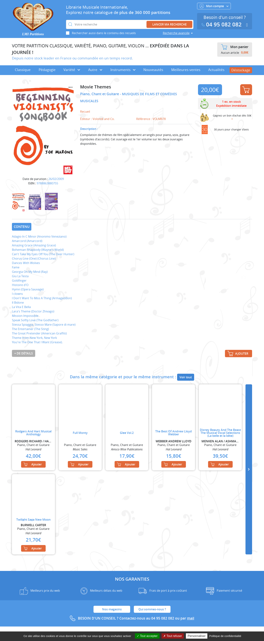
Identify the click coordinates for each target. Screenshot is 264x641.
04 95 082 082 (222, 24)
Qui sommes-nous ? (152, 609)
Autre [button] (95, 69)
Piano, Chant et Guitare (100, 94)
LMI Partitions (33, 34)
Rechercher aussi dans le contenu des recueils (104, 33)
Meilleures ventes (185, 69)
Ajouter (246, 89)
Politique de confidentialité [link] (225, 636)
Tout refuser (172, 636)
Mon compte (213, 6)
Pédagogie (47, 69)
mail (190, 618)
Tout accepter (147, 636)
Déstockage (240, 70)
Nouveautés (153, 69)
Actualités (216, 69)
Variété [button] (71, 69)
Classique (23, 69)
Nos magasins (112, 609)
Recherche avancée (176, 33)
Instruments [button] (122, 69)
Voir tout (185, 377)
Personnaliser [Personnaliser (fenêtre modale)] (197, 636)
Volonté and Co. (104, 119)
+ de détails (23, 353)
